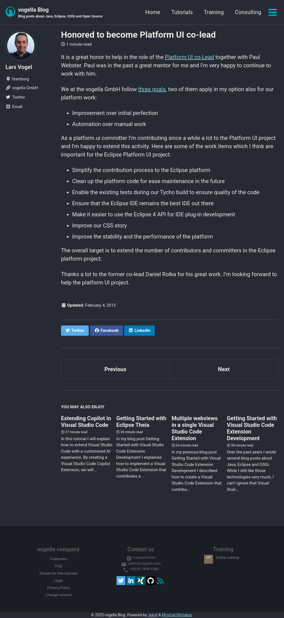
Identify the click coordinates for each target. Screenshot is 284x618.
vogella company (58, 549)
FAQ (58, 566)
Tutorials (182, 12)
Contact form (140, 557)
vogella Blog (60, 12)
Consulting (248, 12)
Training (214, 12)
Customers (58, 559)
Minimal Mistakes (177, 615)
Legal (58, 580)
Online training (227, 557)
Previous (115, 369)
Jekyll (153, 615)
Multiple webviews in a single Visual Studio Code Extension (195, 428)
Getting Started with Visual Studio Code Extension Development (252, 428)
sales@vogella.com (141, 563)
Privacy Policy (58, 588)
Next (224, 369)
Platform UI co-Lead (189, 57)
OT (208, 557)
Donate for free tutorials (58, 573)
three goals (152, 89)
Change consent (58, 595)
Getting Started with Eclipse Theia (141, 421)
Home (152, 12)
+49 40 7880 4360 (141, 569)
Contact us (140, 549)
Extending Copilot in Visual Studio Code (86, 421)
